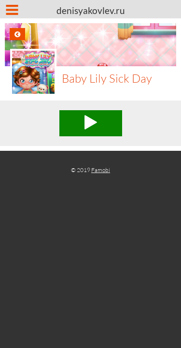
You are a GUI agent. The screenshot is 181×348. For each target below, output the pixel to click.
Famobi (100, 170)
